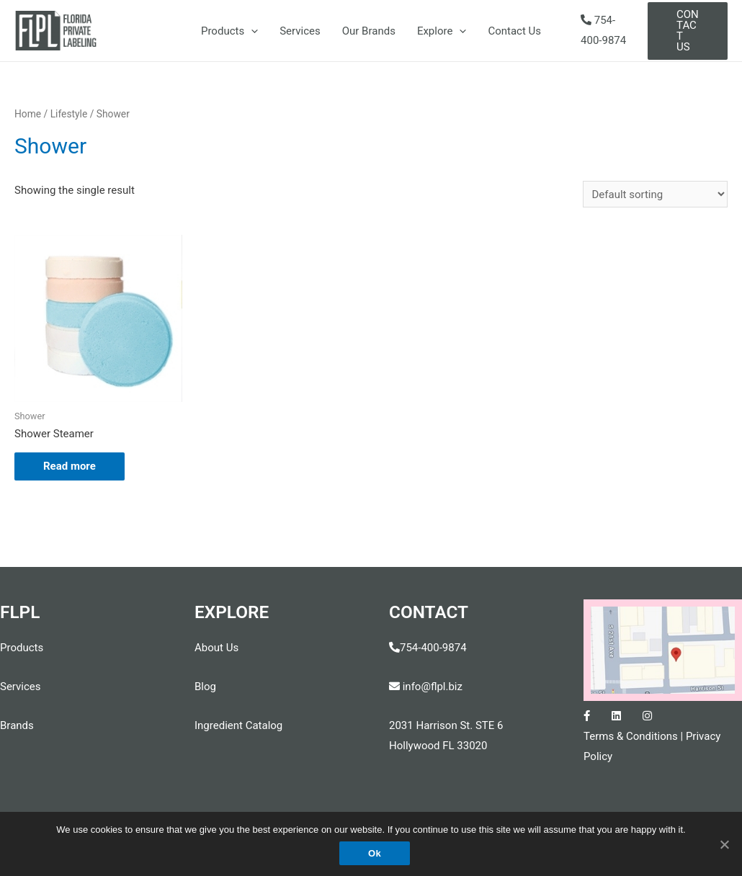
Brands (17, 725)
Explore (442, 30)
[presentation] (251, 30)
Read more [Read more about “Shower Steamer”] (69, 466)
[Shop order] (655, 194)
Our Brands (368, 30)
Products (229, 30)
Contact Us (514, 30)
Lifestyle (69, 114)
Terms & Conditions (631, 736)
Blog (205, 686)
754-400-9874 (433, 647)
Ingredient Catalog (238, 725)
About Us (216, 647)
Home (27, 114)
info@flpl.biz (425, 686)
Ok (374, 853)
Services (300, 30)
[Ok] (724, 844)
